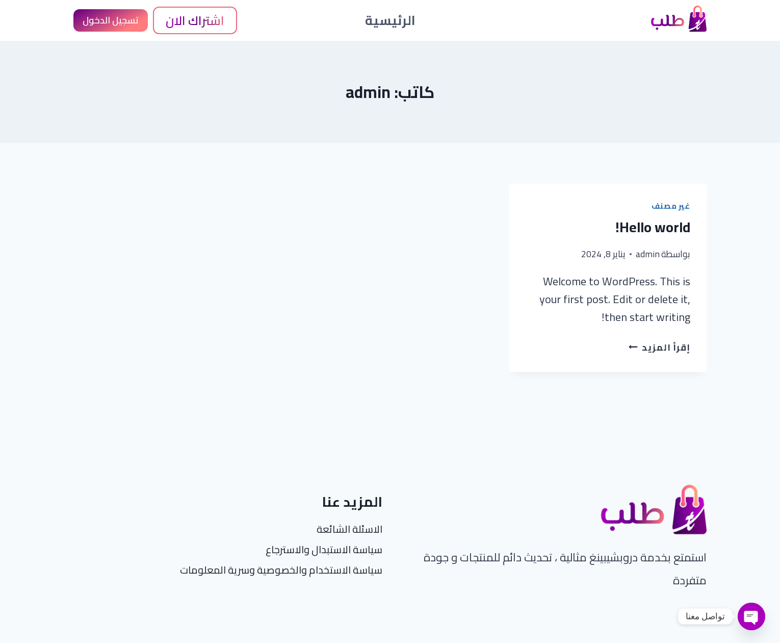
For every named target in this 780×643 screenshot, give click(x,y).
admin (648, 253)
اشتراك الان (195, 20)
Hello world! (652, 227)
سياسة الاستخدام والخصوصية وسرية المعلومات (281, 569)
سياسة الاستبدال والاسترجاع (324, 549)
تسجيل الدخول (111, 20)
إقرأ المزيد (659, 347)
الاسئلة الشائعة (349, 529)
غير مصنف (671, 206)
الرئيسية (390, 20)
